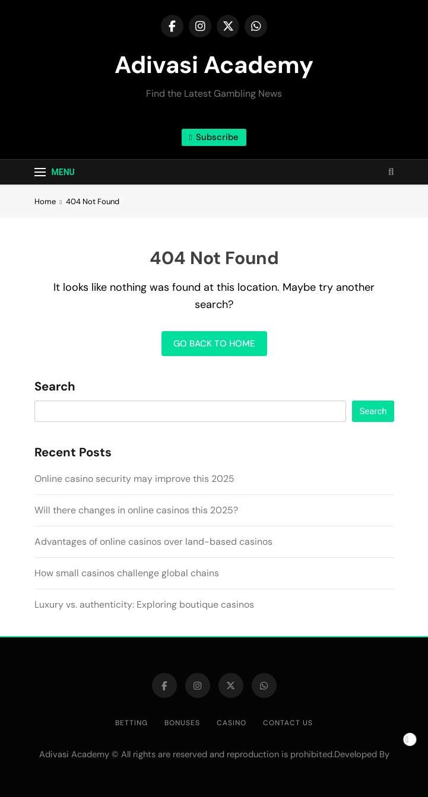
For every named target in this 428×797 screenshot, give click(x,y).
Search (54, 387)
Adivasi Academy (214, 64)
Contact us (288, 723)
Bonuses (182, 723)
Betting (131, 723)
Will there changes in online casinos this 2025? (136, 510)
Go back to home (214, 344)
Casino (231, 723)
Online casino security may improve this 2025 (134, 478)
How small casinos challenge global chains (126, 573)
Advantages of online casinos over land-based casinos (153, 541)
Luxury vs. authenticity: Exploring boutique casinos (144, 604)
